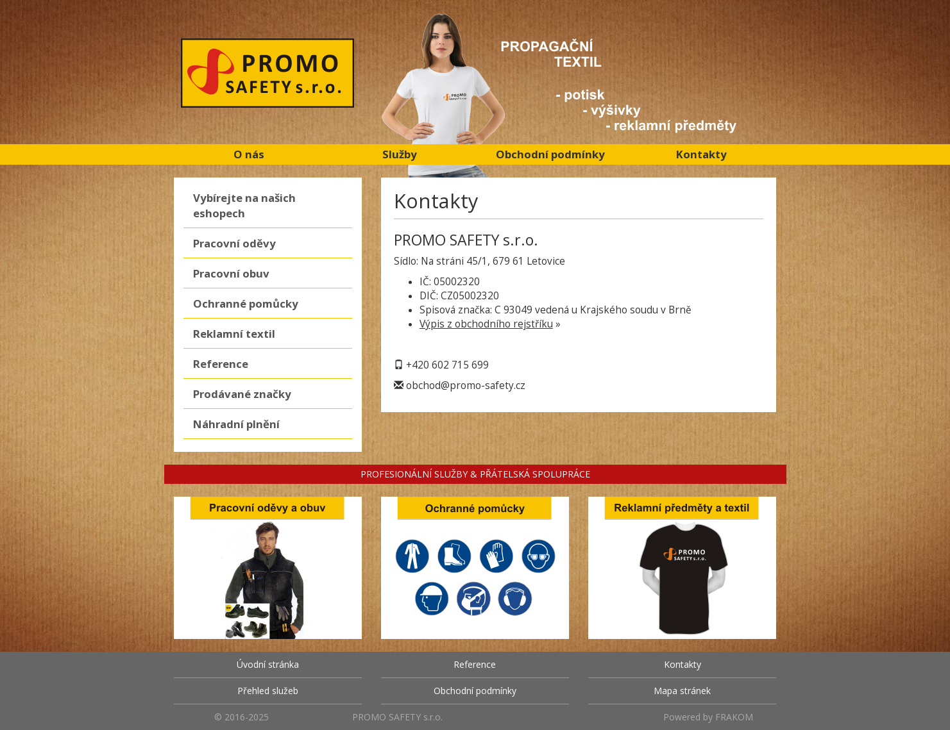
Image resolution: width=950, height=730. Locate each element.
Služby (399, 154)
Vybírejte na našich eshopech (244, 205)
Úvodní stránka (268, 664)
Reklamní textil (234, 333)
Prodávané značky (242, 393)
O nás (248, 154)
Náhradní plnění (236, 424)
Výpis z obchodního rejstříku (486, 324)
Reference (220, 363)
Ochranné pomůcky (245, 303)
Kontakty (701, 154)
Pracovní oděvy (234, 243)
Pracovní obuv (231, 273)
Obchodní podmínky (550, 154)
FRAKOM (734, 717)
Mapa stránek (682, 690)
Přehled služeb (267, 690)
